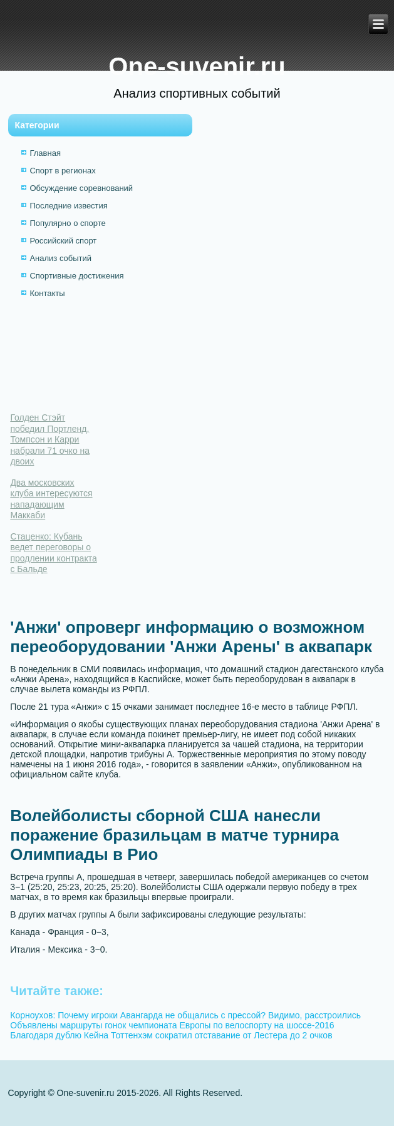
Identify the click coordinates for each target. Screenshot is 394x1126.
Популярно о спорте (67, 223)
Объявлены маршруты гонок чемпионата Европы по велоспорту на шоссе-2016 (172, 1025)
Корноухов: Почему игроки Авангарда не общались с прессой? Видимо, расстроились (185, 1015)
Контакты (47, 293)
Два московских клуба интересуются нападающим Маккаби (51, 499)
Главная (44, 153)
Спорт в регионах (62, 170)
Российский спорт (62, 240)
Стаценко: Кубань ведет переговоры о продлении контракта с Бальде (53, 553)
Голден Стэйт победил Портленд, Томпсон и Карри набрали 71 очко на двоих (50, 439)
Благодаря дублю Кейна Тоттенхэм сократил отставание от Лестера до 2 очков (171, 1035)
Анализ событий (60, 258)
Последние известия (68, 205)
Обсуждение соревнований (81, 188)
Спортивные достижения (76, 275)
